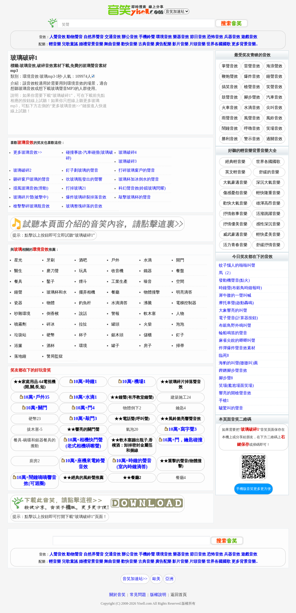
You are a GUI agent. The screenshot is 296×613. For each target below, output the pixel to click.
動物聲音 (74, 37)
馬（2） (226, 273)
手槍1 (224, 400)
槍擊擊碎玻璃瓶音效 (31, 206)
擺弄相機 (87, 292)
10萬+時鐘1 (83, 381)
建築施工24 (181, 397)
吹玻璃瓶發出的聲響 (84, 179)
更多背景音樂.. (245, 44)
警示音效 (252, 139)
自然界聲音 (94, 37)
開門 (180, 260)
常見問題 (138, 594)
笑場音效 (274, 128)
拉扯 (83, 324)
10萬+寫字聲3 (181, 429)
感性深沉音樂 (268, 224)
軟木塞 (150, 313)
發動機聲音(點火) (234, 280)
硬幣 (51, 335)
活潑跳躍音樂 (268, 213)
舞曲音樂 (112, 44)
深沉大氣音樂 (268, 182)
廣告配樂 (163, 44)
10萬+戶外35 (34, 397)
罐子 (115, 345)
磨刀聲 (53, 271)
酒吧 (83, 260)
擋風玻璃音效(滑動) (30, 188)
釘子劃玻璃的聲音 (82, 170)
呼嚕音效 (252, 128)
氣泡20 (132, 429)
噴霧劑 (20, 324)
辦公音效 (130, 37)
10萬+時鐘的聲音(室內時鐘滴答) (132, 463)
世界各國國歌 (218, 44)
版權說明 (158, 594)
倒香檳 (53, 313)
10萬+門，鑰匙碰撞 (180, 439)
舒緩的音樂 (269, 172)
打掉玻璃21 (76, 188)
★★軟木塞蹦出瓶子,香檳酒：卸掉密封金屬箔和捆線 (132, 445)
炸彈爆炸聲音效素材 (237, 348)
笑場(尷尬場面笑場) (236, 385)
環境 (83, 345)
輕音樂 (55, 44)
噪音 (148, 281)
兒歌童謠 (70, 44)
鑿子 (51, 281)
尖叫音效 (274, 107)
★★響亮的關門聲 (83, 429)
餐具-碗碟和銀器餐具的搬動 (35, 443)
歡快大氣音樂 (235, 203)
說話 (83, 313)
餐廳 (115, 292)
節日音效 (198, 37)
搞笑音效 (230, 87)
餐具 (18, 281)
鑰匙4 (181, 408)
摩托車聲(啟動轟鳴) (236, 303)
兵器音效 (232, 37)
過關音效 (274, 139)
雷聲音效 (252, 66)
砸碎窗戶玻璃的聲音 (31, 179)
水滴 (148, 260)
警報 (115, 313)
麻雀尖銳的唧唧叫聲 (237, 340)
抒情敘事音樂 (235, 213)
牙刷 (51, 260)
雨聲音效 (230, 118)
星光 (18, 260)
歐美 (156, 579)
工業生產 (119, 281)
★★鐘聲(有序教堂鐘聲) (131, 397)
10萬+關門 (34, 407)
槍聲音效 (252, 87)
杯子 (83, 335)
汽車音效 (274, 97)
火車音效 (230, 107)
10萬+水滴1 (83, 397)
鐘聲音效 (274, 76)
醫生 (18, 271)
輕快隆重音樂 (268, 193)
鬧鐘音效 (230, 128)
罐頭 (115, 324)
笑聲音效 (274, 87)
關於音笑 (117, 594)
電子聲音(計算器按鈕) (238, 318)
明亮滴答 (184, 292)
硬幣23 (35, 419)
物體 (51, 303)
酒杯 (51, 345)
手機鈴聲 (147, 37)
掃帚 (180, 345)
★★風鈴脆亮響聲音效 (180, 419)
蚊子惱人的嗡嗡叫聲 (237, 265)
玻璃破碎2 (22, 170)
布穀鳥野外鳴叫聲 (235, 325)
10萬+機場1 (132, 381)
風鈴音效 (274, 118)
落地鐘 (20, 356)
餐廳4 (181, 477)
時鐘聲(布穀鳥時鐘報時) (240, 288)
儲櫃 (148, 335)
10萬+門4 (83, 407)
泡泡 (180, 324)
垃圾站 (20, 335)
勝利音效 (230, 139)
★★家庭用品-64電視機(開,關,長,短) (35, 384)
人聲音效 (57, 37)
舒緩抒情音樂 (268, 245)
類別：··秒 (52, 76)
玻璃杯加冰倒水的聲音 (139, 179)
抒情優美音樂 (235, 224)
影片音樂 (180, 44)
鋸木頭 (117, 335)
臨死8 (224, 355)
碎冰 (51, 324)
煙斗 (83, 281)
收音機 (117, 271)
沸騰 (148, 303)
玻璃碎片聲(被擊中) (30, 197)
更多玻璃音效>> (27, 152)
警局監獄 (55, 356)
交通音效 (113, 37)
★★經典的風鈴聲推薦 (83, 477)
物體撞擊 (152, 292)
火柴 (148, 324)
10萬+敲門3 (83, 418)
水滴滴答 (119, 303)
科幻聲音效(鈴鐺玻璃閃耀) (142, 188)
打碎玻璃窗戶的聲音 (137, 170)
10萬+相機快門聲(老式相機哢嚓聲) (83, 442)
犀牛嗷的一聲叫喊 (235, 295)
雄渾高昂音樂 (268, 203)
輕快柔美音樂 (268, 234)
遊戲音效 (249, 37)
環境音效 (164, 37)
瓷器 (18, 303)
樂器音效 (181, 37)
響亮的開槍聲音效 (235, 393)
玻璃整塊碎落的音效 (84, 206)
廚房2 (34, 461)
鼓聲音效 (230, 97)
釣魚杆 (85, 303)
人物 (180, 313)
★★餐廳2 (132, 477)
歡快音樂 (129, 44)
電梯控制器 (186, 303)
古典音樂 (146, 44)
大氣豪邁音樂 (235, 182)
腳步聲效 (252, 97)
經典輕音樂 (235, 161)
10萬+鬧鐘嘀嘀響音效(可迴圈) (34, 480)
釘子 (180, 335)
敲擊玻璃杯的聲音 (135, 197)
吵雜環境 (22, 313)
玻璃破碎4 (128, 152)
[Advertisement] (161, 92)
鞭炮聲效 (230, 76)
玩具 (83, 271)
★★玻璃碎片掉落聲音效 (180, 384)
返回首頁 (179, 594)
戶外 (115, 260)
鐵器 (148, 271)
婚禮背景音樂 (91, 44)
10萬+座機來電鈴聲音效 (83, 463)
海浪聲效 (274, 66)
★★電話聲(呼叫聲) (131, 419)
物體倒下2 (132, 408)
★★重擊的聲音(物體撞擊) (181, 463)
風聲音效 (252, 118)
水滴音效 (252, 107)
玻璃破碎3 (128, 161)
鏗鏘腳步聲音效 (233, 370)
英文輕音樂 (235, 172)
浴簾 (18, 345)
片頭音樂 (197, 44)
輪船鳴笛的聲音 (233, 333)
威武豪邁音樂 (235, 234)
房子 (148, 345)
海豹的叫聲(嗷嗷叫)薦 (238, 363)
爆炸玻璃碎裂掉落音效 (86, 197)
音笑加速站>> (135, 579)
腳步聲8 (226, 378)
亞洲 (169, 579)
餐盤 (180, 271)
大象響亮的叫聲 (233, 310)
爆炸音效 (252, 76)
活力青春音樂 (235, 245)
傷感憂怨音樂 (235, 193)
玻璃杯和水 (57, 292)
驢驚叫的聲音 (231, 408)
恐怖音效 (215, 37)
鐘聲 (18, 292)
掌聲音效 (230, 66)
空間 (180, 281)
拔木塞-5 (34, 429)
